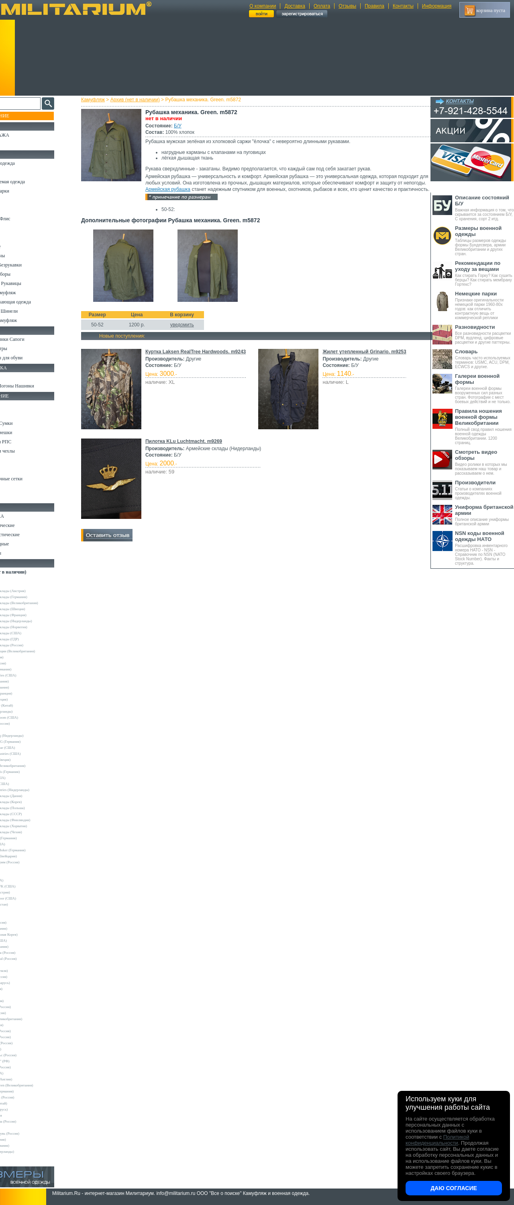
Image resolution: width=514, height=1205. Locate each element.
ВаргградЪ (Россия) (24, 1037)
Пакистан (16, 1127)
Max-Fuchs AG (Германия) (29, 742)
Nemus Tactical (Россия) (27, 959)
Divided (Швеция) (23, 699)
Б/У (185, 126)
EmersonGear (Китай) (25, 705)
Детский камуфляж (25, 292)
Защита (13, 469)
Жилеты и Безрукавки (28, 265)
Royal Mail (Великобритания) (31, 766)
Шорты (13, 209)
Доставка (294, 6)
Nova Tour (16, 965)
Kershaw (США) (21, 844)
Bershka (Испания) (23, 681)
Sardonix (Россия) (22, 977)
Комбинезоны (20, 255)
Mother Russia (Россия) (26, 953)
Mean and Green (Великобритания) (35, 1085)
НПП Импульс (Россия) (27, 1055)
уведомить (189, 331)
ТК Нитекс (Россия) (24, 1067)
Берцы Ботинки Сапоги (29, 339)
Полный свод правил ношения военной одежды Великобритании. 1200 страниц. (484, 426)
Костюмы (15, 172)
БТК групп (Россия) (24, 1031)
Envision (15, 910)
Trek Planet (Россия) (24, 1007)
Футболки (16, 237)
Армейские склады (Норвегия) (32, 627)
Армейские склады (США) (29, 633)
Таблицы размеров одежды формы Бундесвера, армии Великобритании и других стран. (484, 240)
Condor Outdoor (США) (27, 898)
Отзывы (347, 6)
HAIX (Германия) (22, 928)
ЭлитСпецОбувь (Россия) (28, 1133)
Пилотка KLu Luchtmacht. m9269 (191, 448)
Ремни (12, 414)
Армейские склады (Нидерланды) (35, 621)
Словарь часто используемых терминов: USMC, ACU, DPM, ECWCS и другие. (484, 358)
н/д (11, 1158)
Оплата (322, 6)
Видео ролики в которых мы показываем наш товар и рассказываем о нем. (484, 462)
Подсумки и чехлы (25, 451)
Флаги (12, 376)
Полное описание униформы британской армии (484, 515)
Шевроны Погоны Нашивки (34, 386)
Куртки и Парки (22, 191)
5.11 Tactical (18, 868)
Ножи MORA (19, 516)
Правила (374, 6)
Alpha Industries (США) (27, 675)
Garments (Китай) (22, 1103)
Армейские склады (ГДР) (28, 639)
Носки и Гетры (21, 348)
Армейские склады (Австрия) (32, 591)
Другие (14, 585)
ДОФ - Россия (20, 1115)
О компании (262, 6)
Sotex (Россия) (20, 989)
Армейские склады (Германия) (32, 597)
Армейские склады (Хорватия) (32, 826)
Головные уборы (22, 274)
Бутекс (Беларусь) (23, 1109)
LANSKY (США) (22, 941)
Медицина (16, 488)
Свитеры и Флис (22, 218)
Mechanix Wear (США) (26, 748)
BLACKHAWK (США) (27, 886)
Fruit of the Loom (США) (28, 717)
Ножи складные (22, 544)
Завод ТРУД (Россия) (25, 1043)
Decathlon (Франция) (25, 693)
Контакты (403, 6)
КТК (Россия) (19, 1049)
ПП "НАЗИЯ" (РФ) (24, 1061)
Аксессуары (18, 553)
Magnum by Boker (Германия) (32, 850)
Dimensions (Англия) (25, 1079)
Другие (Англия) (22, 1139)
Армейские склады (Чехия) (30, 832)
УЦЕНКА (16, 144)
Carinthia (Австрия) (24, 892)
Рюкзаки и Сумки (23, 423)
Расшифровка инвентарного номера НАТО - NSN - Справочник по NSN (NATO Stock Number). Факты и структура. (484, 548)
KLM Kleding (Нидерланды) (31, 736)
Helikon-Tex (18, 730)
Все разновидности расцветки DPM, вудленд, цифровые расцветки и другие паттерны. (484, 334)
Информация (436, 6)
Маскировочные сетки (28, 479)
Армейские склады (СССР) (30, 814)
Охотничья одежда (25, 163)
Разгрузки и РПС (23, 442)
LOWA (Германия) (23, 947)
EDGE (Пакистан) (23, 904)
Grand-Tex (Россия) (24, 723)
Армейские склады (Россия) (30, 645)
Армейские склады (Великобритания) (38, 603)
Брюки (12, 200)
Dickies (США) (20, 1073)
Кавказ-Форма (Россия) (27, 1121)
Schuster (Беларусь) (24, 983)
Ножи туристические (27, 534)
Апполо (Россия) (22, 663)
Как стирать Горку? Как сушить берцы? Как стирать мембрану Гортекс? (484, 273)
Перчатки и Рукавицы (28, 283)
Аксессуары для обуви (28, 358)
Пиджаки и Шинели (26, 311)
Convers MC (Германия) (27, 838)
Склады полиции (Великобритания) (36, 651)
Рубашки (15, 228)
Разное (13, 497)
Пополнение (21, 116)
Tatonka (15, 995)
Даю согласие (453, 1188)
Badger (14, 874)
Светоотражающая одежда (33, 302)
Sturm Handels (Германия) (29, 772)
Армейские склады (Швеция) (31, 609)
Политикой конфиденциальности (437, 1140)
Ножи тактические (25, 525)
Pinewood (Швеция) (24, 760)
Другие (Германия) (23, 1146)
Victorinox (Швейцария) (27, 856)
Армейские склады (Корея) (30, 802)
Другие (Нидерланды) (26, 1152)
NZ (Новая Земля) (23, 971)
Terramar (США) (22, 778)
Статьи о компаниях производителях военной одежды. (484, 490)
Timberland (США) (23, 784)
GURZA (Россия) (22, 922)
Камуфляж (100, 99)
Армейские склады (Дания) (30, 796)
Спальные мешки (23, 432)
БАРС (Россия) (20, 1025)
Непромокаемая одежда (30, 181)
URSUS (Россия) (22, 1013)
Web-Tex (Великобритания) (30, 1019)
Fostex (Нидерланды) (25, 711)
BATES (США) (20, 880)
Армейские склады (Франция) (32, 615)
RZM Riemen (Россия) (26, 1097)
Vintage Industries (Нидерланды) (33, 790)
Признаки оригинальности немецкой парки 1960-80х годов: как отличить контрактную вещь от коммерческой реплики (484, 305)
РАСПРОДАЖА (22, 135)
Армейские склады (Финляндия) (34, 820)
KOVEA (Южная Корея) (28, 934)
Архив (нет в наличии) (142, 99)
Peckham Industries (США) (29, 754)
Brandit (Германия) (23, 687)
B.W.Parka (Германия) (26, 1091)
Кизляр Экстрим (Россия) (29, 862)
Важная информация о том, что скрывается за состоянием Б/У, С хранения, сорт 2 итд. (484, 208)
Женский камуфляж (26, 320)
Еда (9, 460)
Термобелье (18, 246)
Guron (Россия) (21, 657)
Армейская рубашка (222, 189)
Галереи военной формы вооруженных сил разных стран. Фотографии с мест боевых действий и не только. (484, 388)
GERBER (16, 916)
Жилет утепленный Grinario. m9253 (363, 358)
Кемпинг (15, 405)
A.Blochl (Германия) (24, 669)
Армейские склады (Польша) (31, 808)
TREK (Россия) (21, 1001)
